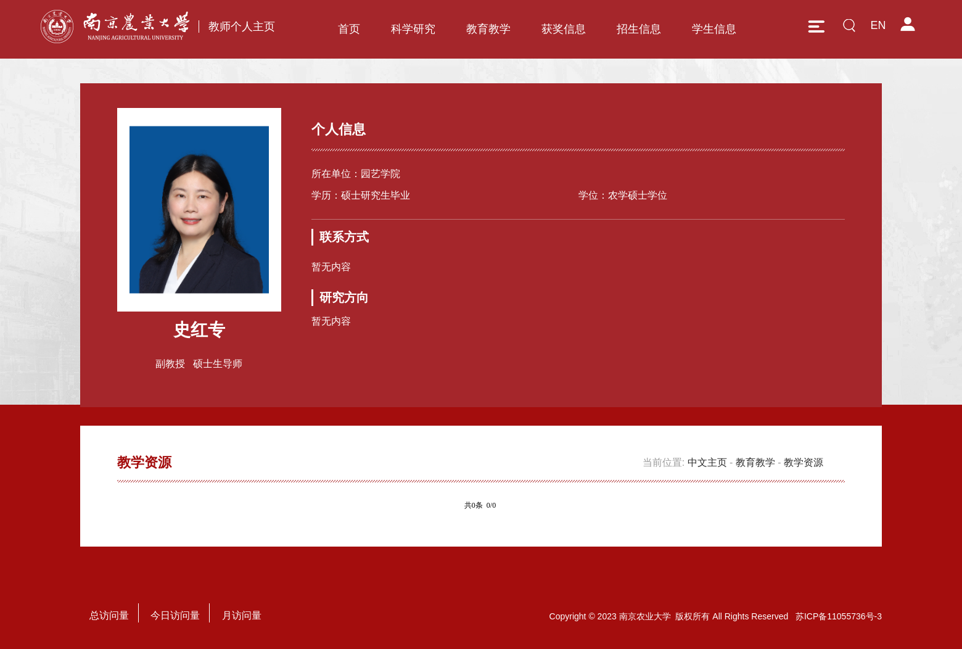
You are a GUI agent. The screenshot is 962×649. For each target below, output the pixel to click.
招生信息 (639, 29)
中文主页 (707, 462)
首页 (349, 29)
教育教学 (488, 29)
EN (878, 25)
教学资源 (803, 462)
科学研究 (413, 29)
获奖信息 (563, 29)
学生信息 (714, 29)
